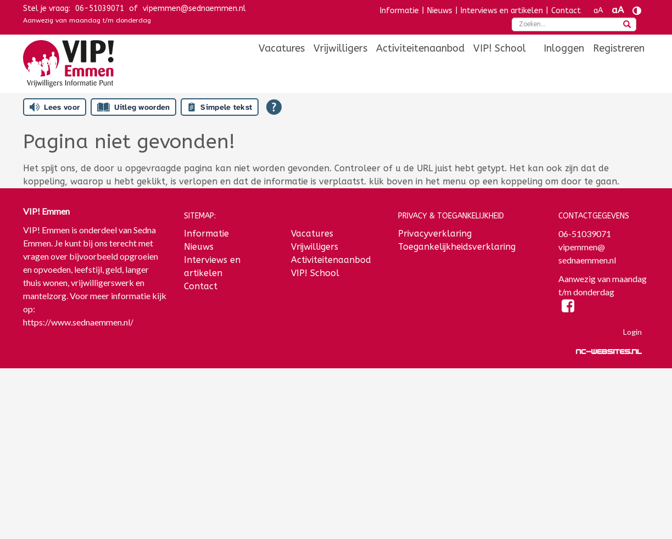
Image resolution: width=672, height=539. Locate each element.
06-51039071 (99, 8)
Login (632, 331)
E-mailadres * (50, 396)
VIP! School (499, 48)
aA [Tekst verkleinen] (598, 10)
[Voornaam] (95, 449)
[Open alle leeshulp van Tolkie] (274, 107)
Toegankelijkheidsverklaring (457, 247)
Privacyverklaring (435, 233)
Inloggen (564, 48)
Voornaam (44, 433)
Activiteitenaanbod (420, 48)
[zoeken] (627, 25)
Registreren (619, 48)
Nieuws (439, 10)
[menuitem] (281, 48)
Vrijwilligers (340, 48)
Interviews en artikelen (502, 10)
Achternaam (47, 469)
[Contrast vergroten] (637, 10)
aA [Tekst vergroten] (618, 10)
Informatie (399, 10)
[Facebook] (568, 307)
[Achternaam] (95, 485)
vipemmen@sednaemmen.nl (194, 8)
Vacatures (282, 48)
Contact (566, 10)
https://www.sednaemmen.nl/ (78, 322)
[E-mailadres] (95, 413)
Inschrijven (95, 514)
